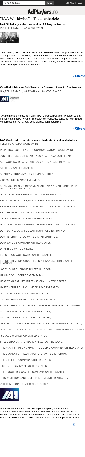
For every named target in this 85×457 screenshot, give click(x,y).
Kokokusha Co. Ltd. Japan (18, 305)
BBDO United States (13, 200)
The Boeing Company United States (59, 348)
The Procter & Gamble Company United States (32, 372)
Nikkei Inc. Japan (11, 330)
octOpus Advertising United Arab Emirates (54, 330)
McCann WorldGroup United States (25, 311)
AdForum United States (16, 168)
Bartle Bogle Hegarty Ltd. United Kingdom (31, 194)
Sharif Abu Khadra (39, 156)
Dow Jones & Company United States (25, 243)
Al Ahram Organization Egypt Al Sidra (27, 174)
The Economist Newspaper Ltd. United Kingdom (33, 354)
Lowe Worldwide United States (58, 305)
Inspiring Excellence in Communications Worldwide (37, 150)
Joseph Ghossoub (12, 156)
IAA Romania (31, 91)
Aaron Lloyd (62, 156)
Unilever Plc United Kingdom (48, 378)
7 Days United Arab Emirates (20, 180)
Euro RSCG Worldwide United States (26, 255)
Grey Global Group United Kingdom (26, 269)
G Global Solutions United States (24, 293)
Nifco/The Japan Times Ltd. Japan (58, 324)
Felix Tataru (13, 28)
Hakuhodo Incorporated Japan (22, 275)
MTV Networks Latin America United (25, 318)
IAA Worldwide (33, 28)
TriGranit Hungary (13, 378)
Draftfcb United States (17, 249)
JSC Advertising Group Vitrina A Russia (27, 299)
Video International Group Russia (24, 384)
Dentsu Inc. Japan (12, 231)
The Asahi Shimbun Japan (17, 348)
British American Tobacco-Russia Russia (28, 213)
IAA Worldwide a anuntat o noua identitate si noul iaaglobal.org (38, 139)
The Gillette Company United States (25, 360)
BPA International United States (51, 200)
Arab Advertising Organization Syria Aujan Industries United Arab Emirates (38, 187)
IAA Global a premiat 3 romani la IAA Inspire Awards (33, 24)
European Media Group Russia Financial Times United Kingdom (37, 262)
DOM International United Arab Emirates (28, 237)
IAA (2, 28)
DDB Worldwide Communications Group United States (38, 225)
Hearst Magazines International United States (33, 281)
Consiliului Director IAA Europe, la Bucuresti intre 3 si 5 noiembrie (40, 87)
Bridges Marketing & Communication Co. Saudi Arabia (37, 206)
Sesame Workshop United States (24, 336)
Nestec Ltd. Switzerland (17, 324)
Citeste (80, 76)
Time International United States (23, 366)
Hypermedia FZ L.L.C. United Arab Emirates (29, 287)
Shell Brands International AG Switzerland (31, 342)
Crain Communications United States (26, 219)
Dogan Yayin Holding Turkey (46, 231)
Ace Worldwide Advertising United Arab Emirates (35, 162)
